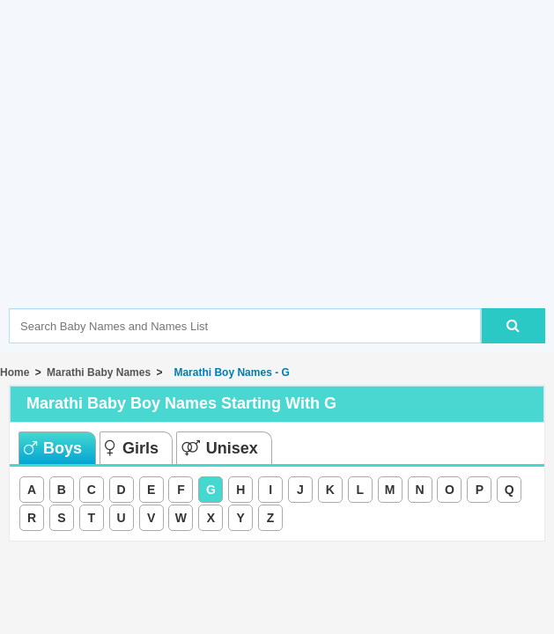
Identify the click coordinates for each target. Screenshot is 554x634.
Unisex (219, 448)
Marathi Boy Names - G (229, 372)
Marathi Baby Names (99, 372)
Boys (53, 448)
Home (14, 372)
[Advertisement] (281, 180)
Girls (132, 448)
